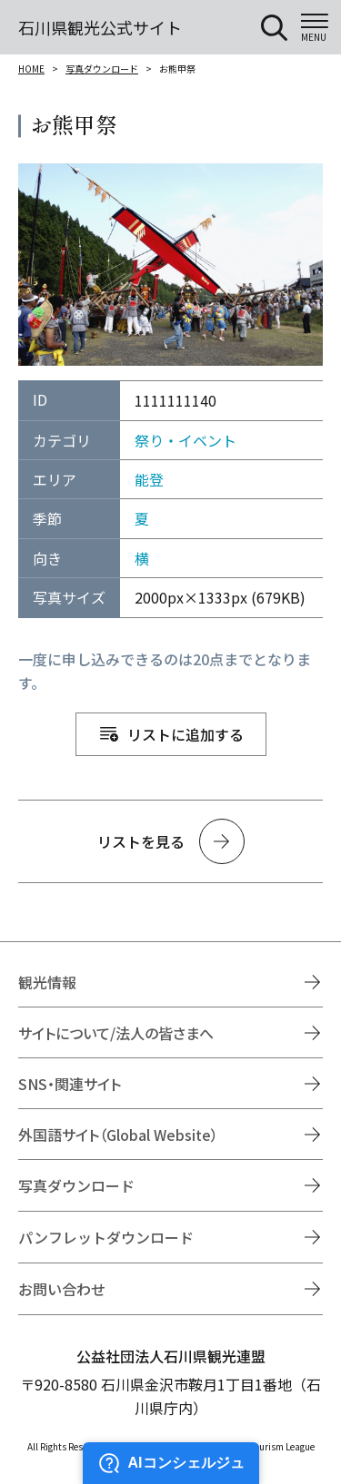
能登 (149, 479)
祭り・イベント (185, 440)
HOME (31, 68)
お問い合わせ (61, 1289)
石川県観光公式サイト (100, 27)
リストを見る (141, 841)
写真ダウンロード (101, 68)
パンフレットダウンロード (106, 1237)
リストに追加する (185, 734)
